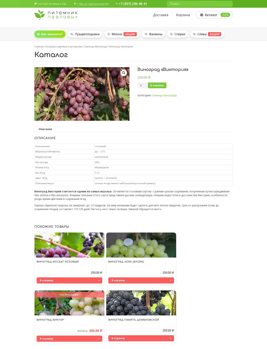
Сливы (207, 34)
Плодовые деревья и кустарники (63, 46)
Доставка (159, 15)
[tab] (45, 129)
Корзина (181, 15)
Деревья (175, 317)
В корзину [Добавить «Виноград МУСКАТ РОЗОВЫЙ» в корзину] (46, 280)
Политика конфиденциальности (213, 339)
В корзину (157, 85)
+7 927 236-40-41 (49, 325)
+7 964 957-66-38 (49, 320)
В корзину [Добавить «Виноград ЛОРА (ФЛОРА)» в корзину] (95, 280)
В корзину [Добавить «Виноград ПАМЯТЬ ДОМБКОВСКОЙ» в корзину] (194, 280)
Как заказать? (50, 34)
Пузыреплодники (84, 34)
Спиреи (177, 34)
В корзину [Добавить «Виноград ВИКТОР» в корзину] (145, 280)
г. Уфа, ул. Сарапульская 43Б (96, 3)
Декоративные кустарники (186, 313)
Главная (38, 46)
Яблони (122, 34)
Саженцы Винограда (95, 46)
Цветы (174, 322)
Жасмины (153, 34)
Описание (45, 129)
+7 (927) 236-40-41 (138, 4)
